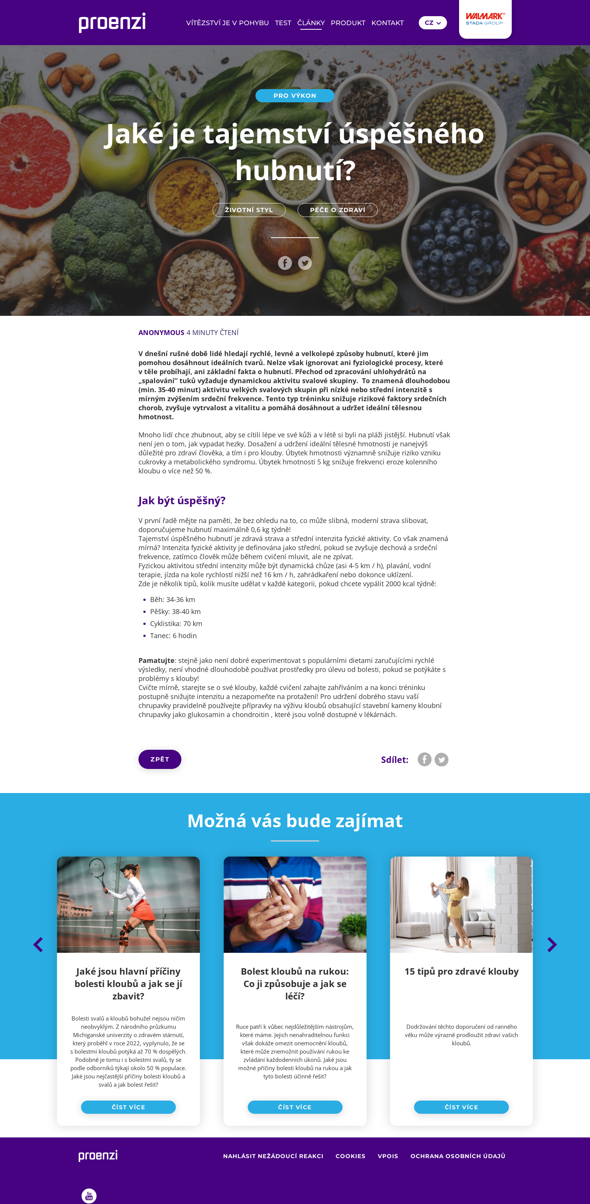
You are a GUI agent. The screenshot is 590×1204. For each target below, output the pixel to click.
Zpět (160, 759)
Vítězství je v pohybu (227, 23)
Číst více (129, 1107)
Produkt (348, 23)
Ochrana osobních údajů (458, 1156)
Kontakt (387, 23)
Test (283, 23)
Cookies (351, 1156)
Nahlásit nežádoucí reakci (273, 1156)
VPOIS (388, 1156)
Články (311, 23)
